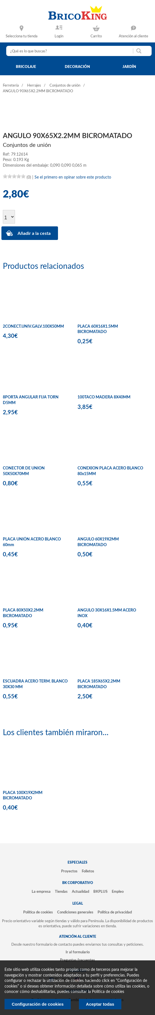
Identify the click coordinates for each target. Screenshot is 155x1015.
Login (59, 36)
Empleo (118, 891)
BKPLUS (100, 891)
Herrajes (34, 85)
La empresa (41, 891)
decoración (77, 66)
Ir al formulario (78, 952)
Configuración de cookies (37, 1004)
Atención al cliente (133, 36)
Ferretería (11, 85)
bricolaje (26, 66)
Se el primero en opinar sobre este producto (73, 177)
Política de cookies (38, 912)
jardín (129, 66)
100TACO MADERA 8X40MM (104, 397)
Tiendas (61, 891)
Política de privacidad (115, 912)
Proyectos (69, 871)
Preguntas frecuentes (77, 960)
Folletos (88, 871)
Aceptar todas (100, 1004)
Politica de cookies (108, 992)
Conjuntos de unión (64, 85)
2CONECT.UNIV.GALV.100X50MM (33, 327)
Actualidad (80, 891)
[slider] (14, 176)
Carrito (96, 36)
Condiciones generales (75, 912)
